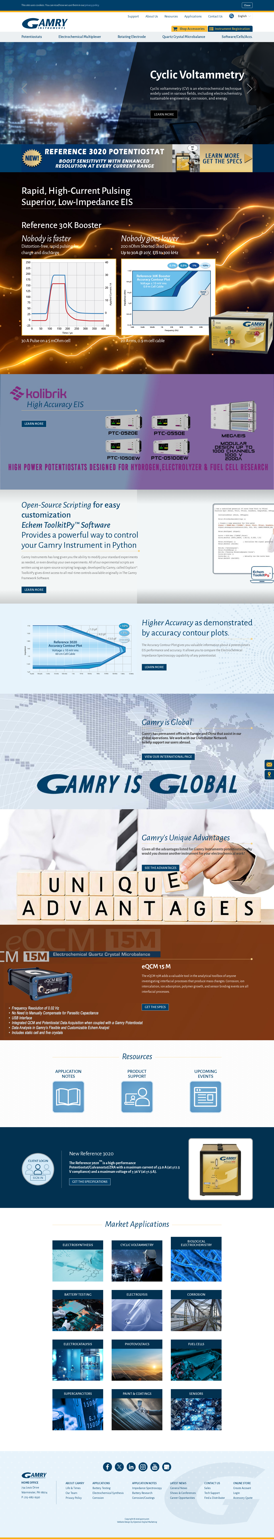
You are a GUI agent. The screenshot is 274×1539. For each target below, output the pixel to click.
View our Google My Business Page (166, 1466)
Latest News (178, 1483)
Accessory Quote (243, 1497)
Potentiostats (31, 37)
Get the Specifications (89, 1181)
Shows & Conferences (183, 1492)
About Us (151, 16)
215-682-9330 (32, 1497)
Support (133, 16)
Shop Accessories (192, 29)
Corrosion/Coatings (143, 1497)
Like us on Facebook (107, 1466)
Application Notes (144, 1483)
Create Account (242, 1488)
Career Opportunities (182, 1497)
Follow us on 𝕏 (119, 1466)
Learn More (164, 114)
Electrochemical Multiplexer (79, 37)
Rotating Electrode (132, 37)
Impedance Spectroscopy (147, 1488)
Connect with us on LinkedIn (131, 1466)
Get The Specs (155, 1007)
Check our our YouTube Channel (154, 1466)
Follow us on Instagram (143, 1466)
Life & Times (73, 1488)
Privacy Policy (74, 1497)
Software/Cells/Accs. (237, 37)
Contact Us (215, 16)
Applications (193, 16)
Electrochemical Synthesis (108, 1492)
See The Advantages (160, 868)
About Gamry (75, 1483)
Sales (207, 1488)
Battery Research (142, 1492)
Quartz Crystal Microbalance (183, 37)
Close (247, 5)
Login (236, 1492)
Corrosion (98, 1497)
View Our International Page (168, 757)
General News (178, 1488)
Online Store (242, 1483)
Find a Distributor (214, 1497)
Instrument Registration (232, 29)
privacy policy (92, 5)
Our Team (71, 1492)
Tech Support (212, 1492)
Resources (171, 16)
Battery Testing (101, 1488)
